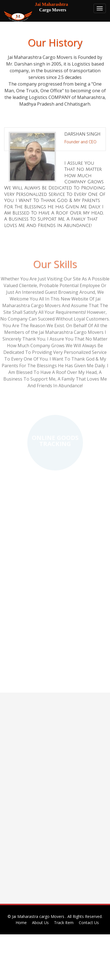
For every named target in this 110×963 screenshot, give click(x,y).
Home (21, 922)
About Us (40, 922)
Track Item (64, 922)
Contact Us (89, 922)
